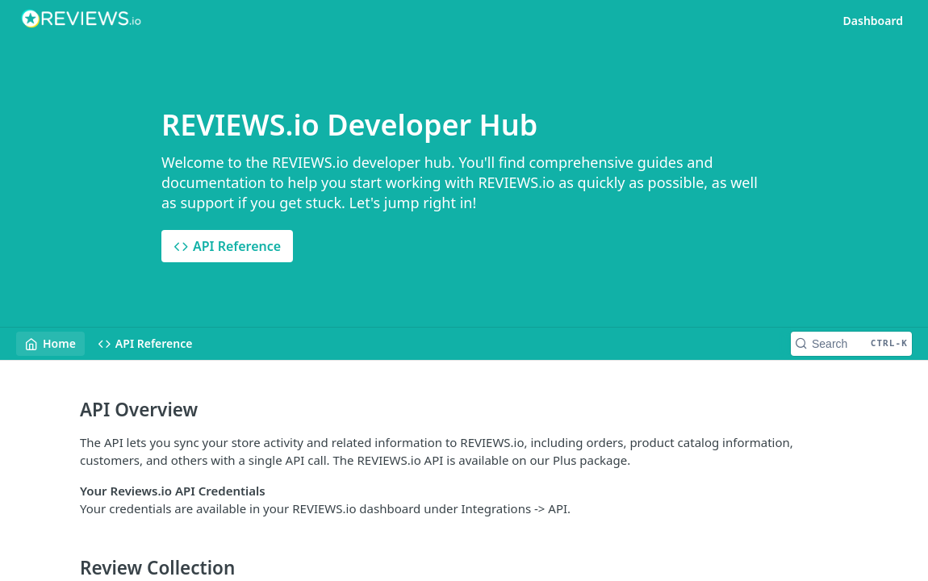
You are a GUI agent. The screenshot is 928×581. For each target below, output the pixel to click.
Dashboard (873, 20)
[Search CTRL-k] (851, 344)
